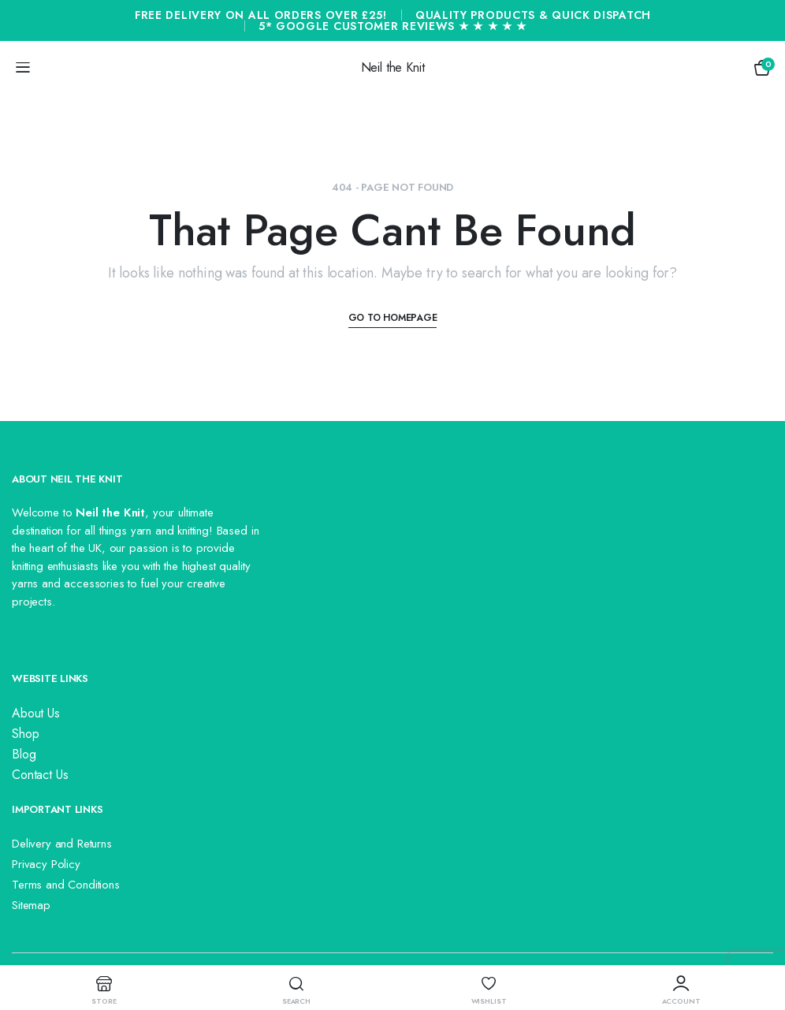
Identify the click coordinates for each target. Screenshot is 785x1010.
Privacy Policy (46, 864)
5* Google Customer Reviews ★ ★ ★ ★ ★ (393, 26)
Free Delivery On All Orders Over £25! (261, 15)
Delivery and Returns (62, 843)
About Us (36, 713)
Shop (25, 734)
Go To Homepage (392, 318)
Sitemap (31, 905)
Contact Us (40, 775)
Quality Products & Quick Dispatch (533, 15)
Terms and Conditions (66, 884)
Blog (23, 754)
